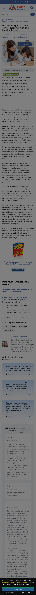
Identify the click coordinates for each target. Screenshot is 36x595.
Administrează (10, 592)
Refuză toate (26, 592)
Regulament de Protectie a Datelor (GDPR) (15, 582)
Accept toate (18, 589)
